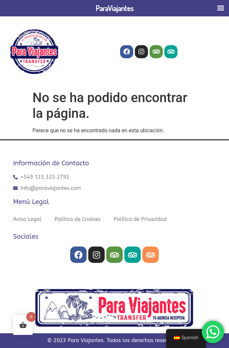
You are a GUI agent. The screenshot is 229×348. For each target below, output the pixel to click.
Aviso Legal (27, 219)
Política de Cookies (77, 219)
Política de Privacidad (140, 219)
